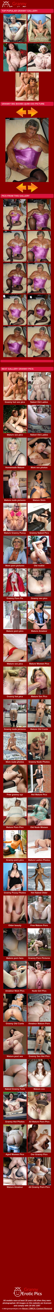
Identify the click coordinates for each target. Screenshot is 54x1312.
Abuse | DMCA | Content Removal (37, 1309)
